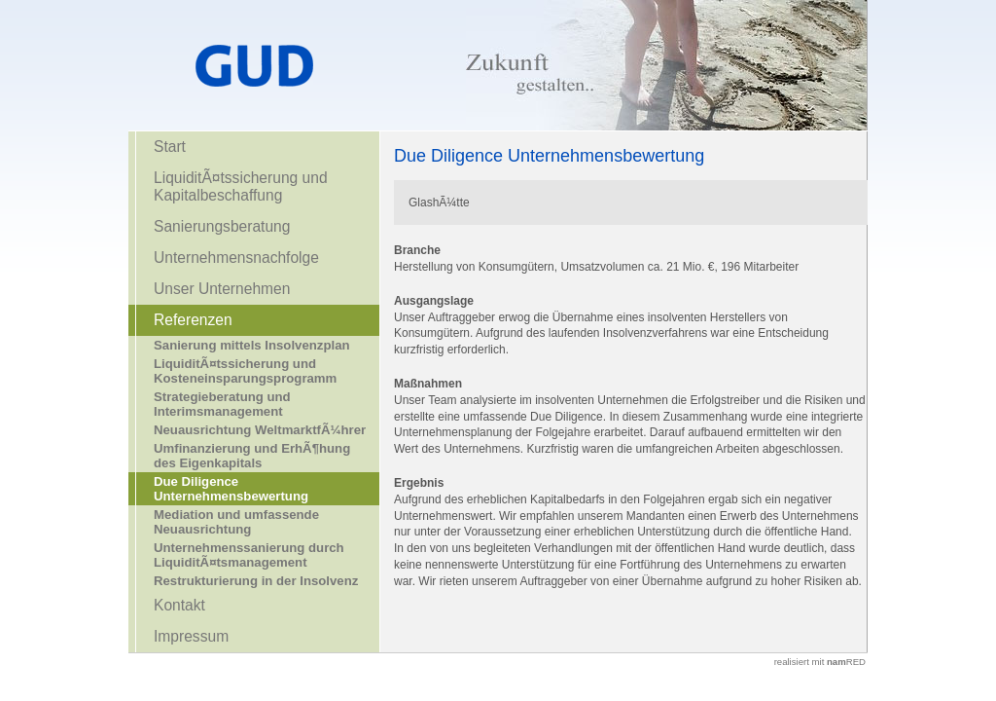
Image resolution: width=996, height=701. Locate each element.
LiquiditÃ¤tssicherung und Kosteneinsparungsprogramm (245, 371)
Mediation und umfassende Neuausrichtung (236, 521)
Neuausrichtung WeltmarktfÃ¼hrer (260, 430)
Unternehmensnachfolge (236, 257)
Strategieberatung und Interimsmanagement (222, 404)
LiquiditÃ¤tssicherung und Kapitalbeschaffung (241, 186)
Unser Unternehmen (222, 288)
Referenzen (193, 320)
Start (170, 146)
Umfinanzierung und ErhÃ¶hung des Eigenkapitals (252, 455)
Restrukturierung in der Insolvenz (256, 580)
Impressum (191, 636)
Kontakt (179, 605)
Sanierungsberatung (222, 226)
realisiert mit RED (820, 661)
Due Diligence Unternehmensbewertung (231, 488)
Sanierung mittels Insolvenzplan (252, 345)
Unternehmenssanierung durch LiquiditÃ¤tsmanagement (249, 555)
